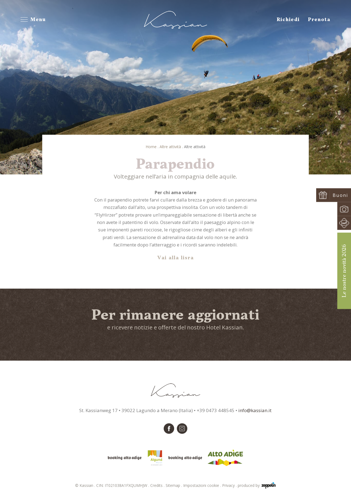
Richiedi (288, 19)
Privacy (230, 485)
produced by (257, 485)
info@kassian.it (254, 410)
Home (151, 146)
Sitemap (174, 485)
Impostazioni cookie (202, 485)
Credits (158, 485)
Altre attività (170, 146)
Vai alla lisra (175, 258)
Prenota (319, 19)
